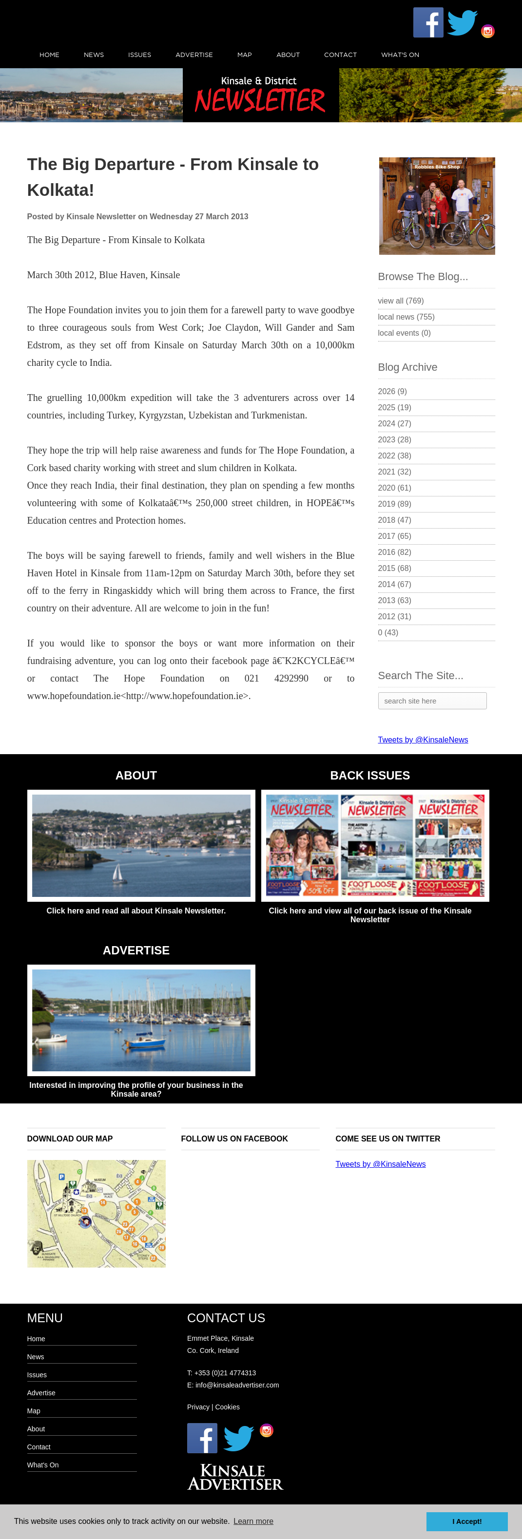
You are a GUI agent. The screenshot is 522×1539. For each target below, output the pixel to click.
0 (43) (388, 632)
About (288, 54)
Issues (139, 54)
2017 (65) (395, 536)
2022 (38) (395, 456)
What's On (400, 54)
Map (244, 54)
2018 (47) (395, 520)
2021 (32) (395, 472)
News (94, 54)
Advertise (194, 54)
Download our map (70, 1139)
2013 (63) (395, 600)
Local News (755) (406, 317)
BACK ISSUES (370, 775)
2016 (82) (395, 552)
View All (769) (401, 301)
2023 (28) (395, 440)
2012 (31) (395, 616)
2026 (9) (392, 391)
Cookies (227, 1407)
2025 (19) (395, 407)
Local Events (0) (404, 333)
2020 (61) (395, 488)
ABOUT (136, 775)
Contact (340, 54)
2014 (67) (395, 584)
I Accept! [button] (467, 1521)
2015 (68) (395, 568)
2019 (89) (395, 504)
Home (49, 54)
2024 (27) (395, 423)
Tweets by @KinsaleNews (423, 740)
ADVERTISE (136, 950)
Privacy (198, 1407)
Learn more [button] (253, 1521)
